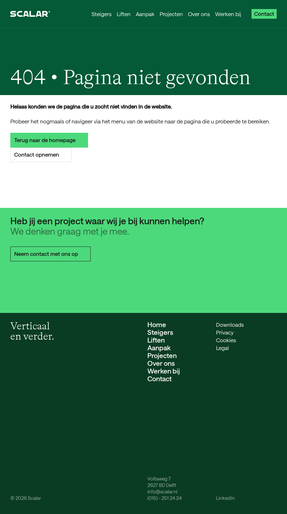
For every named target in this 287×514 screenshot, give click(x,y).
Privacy (224, 332)
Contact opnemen (41, 154)
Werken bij (228, 14)
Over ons (199, 14)
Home (156, 324)
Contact (264, 13)
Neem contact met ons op (50, 253)
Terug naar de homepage (49, 140)
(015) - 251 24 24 (164, 498)
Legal (222, 347)
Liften (124, 14)
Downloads (230, 324)
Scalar (34, 498)
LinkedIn (225, 498)
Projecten (171, 14)
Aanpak (145, 14)
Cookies (226, 340)
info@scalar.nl (162, 491)
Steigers (102, 14)
